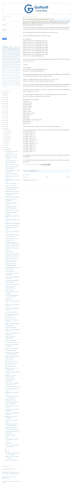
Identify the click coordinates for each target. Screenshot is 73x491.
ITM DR (7, 437)
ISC (7, 72)
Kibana (18, 58)
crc (13, 67)
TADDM (18, 59)
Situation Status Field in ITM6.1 (12, 210)
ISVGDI (10, 72)
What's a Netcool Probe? (10, 364)
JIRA (6, 75)
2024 (5, 95)
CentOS (10, 70)
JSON (10, 64)
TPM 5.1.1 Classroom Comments (12, 164)
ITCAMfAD (18, 72)
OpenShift (8, 59)
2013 (5, 118)
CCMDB (16, 61)
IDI (12, 48)
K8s (6, 51)
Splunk (13, 78)
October (7, 134)
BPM (13, 61)
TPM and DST (8, 299)
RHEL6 (12, 77)
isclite (19, 67)
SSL (11, 78)
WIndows (18, 66)
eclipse (16, 67)
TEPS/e (19, 78)
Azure (12, 69)
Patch (7, 77)
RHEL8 (3, 78)
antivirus (8, 83)
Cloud (15, 51)
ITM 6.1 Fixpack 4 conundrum (11, 348)
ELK (12, 62)
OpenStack (17, 50)
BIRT (15, 69)
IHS (3, 72)
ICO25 (8, 50)
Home (47, 177)
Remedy (6, 78)
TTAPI (8, 80)
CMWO (7, 70)
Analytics (9, 69)
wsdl (6, 86)
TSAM (14, 66)
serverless (9, 61)
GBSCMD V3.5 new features (11, 155)
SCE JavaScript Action (10, 271)
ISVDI (12, 50)
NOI (19, 64)
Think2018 (12, 80)
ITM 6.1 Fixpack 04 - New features (12, 386)
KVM (9, 75)
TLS (5, 80)
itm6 (9, 48)
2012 (5, 120)
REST (15, 59)
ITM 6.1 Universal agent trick (11, 312)
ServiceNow (10, 51)
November (7, 132)
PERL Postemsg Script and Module (12, 223)
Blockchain (18, 69)
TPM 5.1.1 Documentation (10, 183)
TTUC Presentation (9, 251)
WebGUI (4, 67)
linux (19, 53)
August (6, 139)
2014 (5, 116)
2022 (5, 99)
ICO (7, 48)
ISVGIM (4, 64)
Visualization (12, 81)
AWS (19, 56)
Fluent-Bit (16, 70)
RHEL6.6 (15, 77)
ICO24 (10, 55)
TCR (3, 61)
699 (5, 448)
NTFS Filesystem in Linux (10, 366)
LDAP (12, 75)
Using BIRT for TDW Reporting (12, 191)
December (7, 130)
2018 (5, 107)
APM (7, 53)
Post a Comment (26, 174)
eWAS (14, 83)
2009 (5, 126)
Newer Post (25, 177)
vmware (4, 53)
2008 (5, 128)
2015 (5, 114)
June (6, 143)
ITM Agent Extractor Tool (10, 399)
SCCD (16, 56)
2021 (5, 101)
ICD (10, 47)
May (6, 145)
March (6, 149)
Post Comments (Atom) (34, 180)
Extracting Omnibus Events (11, 350)
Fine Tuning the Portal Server (11, 174)
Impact (7, 56)
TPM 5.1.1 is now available (11, 185)
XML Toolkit (4, 83)
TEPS (16, 78)
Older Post (68, 177)
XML (19, 81)
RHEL (8, 66)
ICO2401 (8, 58)
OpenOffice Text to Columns (11, 460)
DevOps (4, 56)
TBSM (18, 51)
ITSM (7, 64)
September (7, 137)
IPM (5, 72)
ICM (14, 62)
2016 (5, 112)
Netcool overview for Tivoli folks (12, 225)
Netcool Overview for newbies (11, 362)
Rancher (11, 66)
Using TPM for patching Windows (12, 245)
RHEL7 (18, 77)
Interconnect (14, 58)
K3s (17, 64)
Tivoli (6, 61)
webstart (3, 86)
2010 (5, 124)
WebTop (16, 81)
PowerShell (4, 66)
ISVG (19, 62)
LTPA (15, 75)
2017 (5, 109)
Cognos (13, 70)
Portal (10, 77)
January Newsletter (9, 359)
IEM (19, 70)
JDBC (3, 75)
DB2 (19, 61)
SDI (9, 78)
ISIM (17, 62)
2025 (5, 93)
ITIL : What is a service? (10, 317)
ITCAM (13, 72)
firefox (17, 83)
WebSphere (17, 55)
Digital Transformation (6, 62)
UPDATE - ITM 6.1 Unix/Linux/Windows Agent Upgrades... (11, 291)
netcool (15, 47)
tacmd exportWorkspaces (10, 435)
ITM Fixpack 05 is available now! (12, 253)
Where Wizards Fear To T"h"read (12, 197)
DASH (7, 55)
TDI (19, 47)
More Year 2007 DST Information (12, 342)
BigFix (3, 55)
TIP (3, 80)
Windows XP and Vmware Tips (11, 258)
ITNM (13, 55)
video (3, 48)
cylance (11, 83)
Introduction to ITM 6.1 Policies (12, 255)
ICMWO (4, 58)
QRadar (11, 59)
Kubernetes (14, 53)
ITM (11, 58)
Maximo (5, 47)
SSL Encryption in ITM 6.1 (10, 340)
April (6, 147)
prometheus (4, 69)
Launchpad (18, 75)
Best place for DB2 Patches (10, 327)
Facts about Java (8, 442)
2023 (5, 97)
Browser (3, 70)
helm (19, 83)
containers (10, 67)
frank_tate (7, 450)
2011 (5, 122)
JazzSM (13, 64)
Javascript (12, 56)
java (3, 51)
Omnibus (4, 59)
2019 (5, 105)
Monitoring (4, 77)
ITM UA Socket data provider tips (12, 284)
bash (7, 67)
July (6, 141)
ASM (10, 53)
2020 (5, 103)
